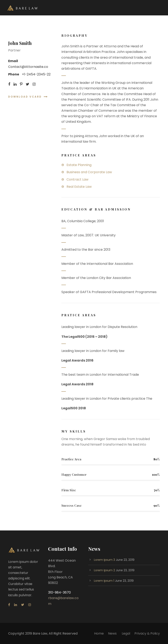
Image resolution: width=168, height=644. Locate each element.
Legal (126, 633)
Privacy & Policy (147, 633)
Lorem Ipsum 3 (104, 560)
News (112, 633)
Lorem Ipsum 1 (104, 581)
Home (99, 633)
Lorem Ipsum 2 (104, 570)
